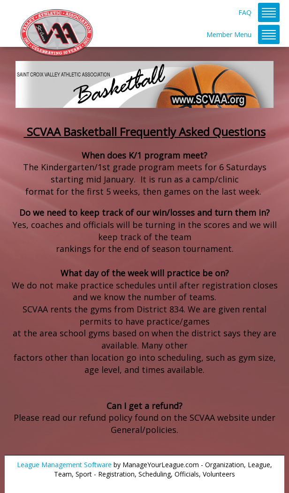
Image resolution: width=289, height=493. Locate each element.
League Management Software (64, 464)
